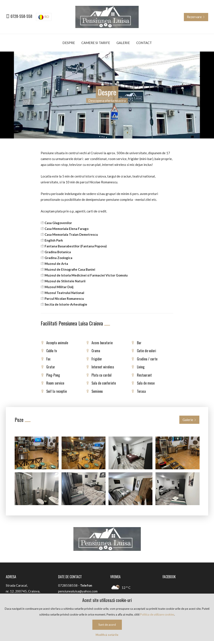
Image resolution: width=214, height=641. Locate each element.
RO (43, 17)
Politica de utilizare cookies (157, 614)
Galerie (123, 43)
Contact (144, 43)
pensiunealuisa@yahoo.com (78, 591)
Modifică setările (107, 634)
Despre (68, 43)
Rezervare (196, 17)
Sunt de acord (107, 624)
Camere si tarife (95, 43)
